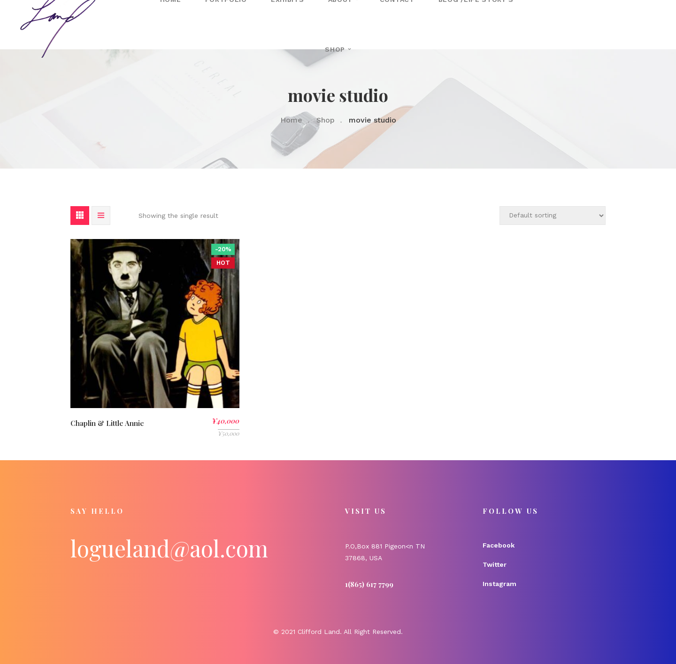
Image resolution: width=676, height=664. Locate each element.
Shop (335, 49)
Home (291, 120)
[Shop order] (552, 215)
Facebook (499, 545)
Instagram (499, 583)
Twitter (495, 564)
